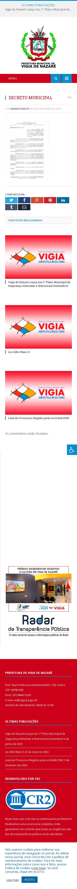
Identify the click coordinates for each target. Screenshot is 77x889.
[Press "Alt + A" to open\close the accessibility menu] (72, 449)
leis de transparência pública (23, 834)
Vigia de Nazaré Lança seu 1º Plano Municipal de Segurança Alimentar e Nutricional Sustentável (39, 9)
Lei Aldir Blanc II (19, 352)
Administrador (19, 108)
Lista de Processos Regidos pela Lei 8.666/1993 (38, 418)
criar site (30, 819)
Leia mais (38, 868)
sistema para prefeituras (55, 819)
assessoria (33, 824)
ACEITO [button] (29, 879)
